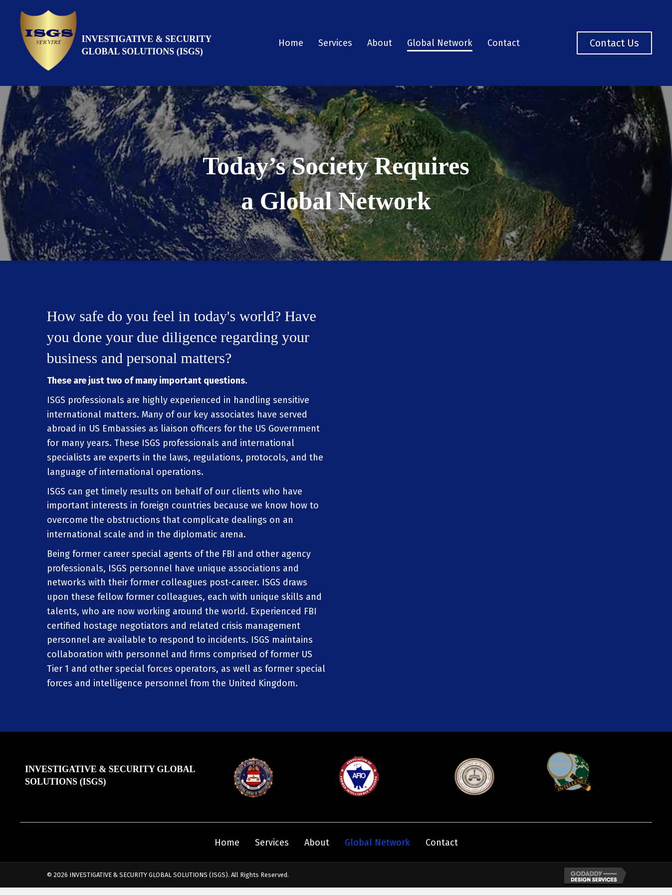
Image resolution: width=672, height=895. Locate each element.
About (316, 842)
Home (227, 842)
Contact (442, 842)
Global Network (377, 842)
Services (272, 842)
